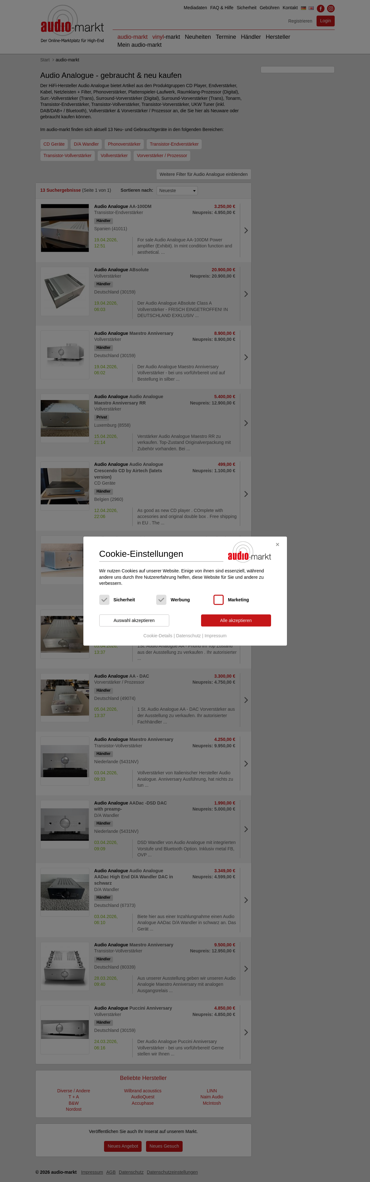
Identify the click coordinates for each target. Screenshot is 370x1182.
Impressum (216, 636)
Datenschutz (188, 636)
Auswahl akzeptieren (134, 620)
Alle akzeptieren (236, 620)
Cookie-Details (157, 636)
